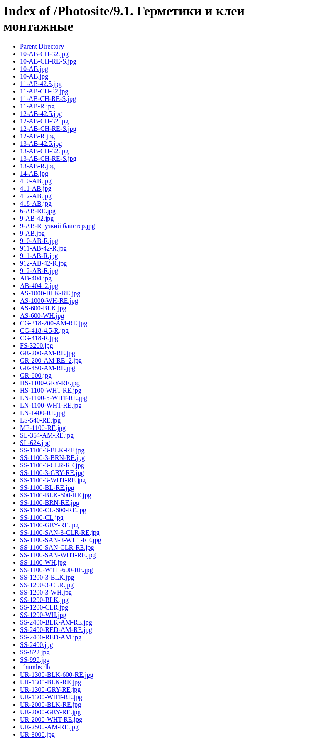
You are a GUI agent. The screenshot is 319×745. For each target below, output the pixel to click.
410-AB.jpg (36, 180)
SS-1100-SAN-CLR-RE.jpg (57, 547)
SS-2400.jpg (36, 644)
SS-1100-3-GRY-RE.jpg (52, 472)
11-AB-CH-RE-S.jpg (48, 98)
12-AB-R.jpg (37, 136)
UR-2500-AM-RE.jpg (49, 726)
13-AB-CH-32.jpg (44, 151)
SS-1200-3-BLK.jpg (47, 577)
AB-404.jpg (36, 278)
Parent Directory (42, 46)
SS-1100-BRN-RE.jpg (49, 502)
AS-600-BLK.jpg (43, 308)
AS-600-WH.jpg (42, 315)
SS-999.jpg (35, 659)
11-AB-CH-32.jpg (44, 91)
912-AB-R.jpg (39, 270)
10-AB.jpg (34, 68)
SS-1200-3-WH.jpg (46, 592)
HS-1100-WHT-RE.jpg (50, 390)
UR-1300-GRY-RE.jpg (50, 689)
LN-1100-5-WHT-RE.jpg (53, 397)
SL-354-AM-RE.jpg (47, 435)
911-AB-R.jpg (39, 255)
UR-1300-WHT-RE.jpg (51, 697)
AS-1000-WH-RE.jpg (49, 300)
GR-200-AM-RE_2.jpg (51, 360)
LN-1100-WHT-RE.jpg (51, 405)
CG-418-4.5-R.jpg (44, 330)
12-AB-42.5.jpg (41, 113)
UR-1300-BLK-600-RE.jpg (56, 674)
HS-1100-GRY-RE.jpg (50, 382)
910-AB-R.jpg (39, 240)
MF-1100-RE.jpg (43, 427)
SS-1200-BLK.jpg (44, 599)
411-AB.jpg (35, 188)
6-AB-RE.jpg (38, 210)
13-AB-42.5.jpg (41, 143)
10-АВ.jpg (34, 76)
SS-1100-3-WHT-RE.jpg (53, 480)
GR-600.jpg (36, 375)
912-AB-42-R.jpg (43, 263)
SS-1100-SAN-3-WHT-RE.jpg (60, 539)
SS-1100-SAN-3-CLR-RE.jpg (60, 532)
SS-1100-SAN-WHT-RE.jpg (58, 554)
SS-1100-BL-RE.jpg (47, 487)
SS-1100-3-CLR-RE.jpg (52, 465)
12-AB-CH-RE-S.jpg (48, 128)
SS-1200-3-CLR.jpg (47, 584)
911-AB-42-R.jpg (43, 248)
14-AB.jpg (34, 173)
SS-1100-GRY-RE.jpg (49, 525)
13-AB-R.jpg (37, 166)
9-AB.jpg (32, 233)
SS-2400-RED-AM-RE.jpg (56, 629)
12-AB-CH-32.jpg (44, 121)
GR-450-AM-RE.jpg (47, 367)
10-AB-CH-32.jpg (44, 53)
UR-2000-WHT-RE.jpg (51, 719)
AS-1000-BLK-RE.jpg (50, 293)
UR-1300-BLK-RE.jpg (50, 682)
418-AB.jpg (36, 203)
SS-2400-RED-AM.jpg (50, 637)
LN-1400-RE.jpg (42, 412)
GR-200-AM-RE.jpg (47, 353)
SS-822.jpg (35, 652)
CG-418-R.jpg (39, 338)
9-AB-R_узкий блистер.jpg (57, 225)
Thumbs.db (35, 667)
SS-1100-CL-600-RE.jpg (53, 510)
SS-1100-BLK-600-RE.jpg (55, 495)
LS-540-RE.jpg (40, 420)
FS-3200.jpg (36, 345)
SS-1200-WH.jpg (43, 614)
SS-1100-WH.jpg (43, 562)
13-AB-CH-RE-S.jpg (48, 158)
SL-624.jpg (35, 442)
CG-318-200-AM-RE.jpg (53, 323)
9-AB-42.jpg (37, 218)
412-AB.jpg (36, 195)
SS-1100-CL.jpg (42, 517)
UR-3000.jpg (37, 734)
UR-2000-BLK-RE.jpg (50, 704)
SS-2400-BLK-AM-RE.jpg (56, 622)
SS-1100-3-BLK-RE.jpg (52, 450)
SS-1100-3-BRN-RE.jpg (52, 457)
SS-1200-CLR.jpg (44, 607)
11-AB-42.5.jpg (41, 83)
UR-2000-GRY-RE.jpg (50, 711)
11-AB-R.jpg (37, 106)
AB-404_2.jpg (39, 285)
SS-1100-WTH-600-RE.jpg (56, 569)
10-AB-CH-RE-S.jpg (48, 61)
